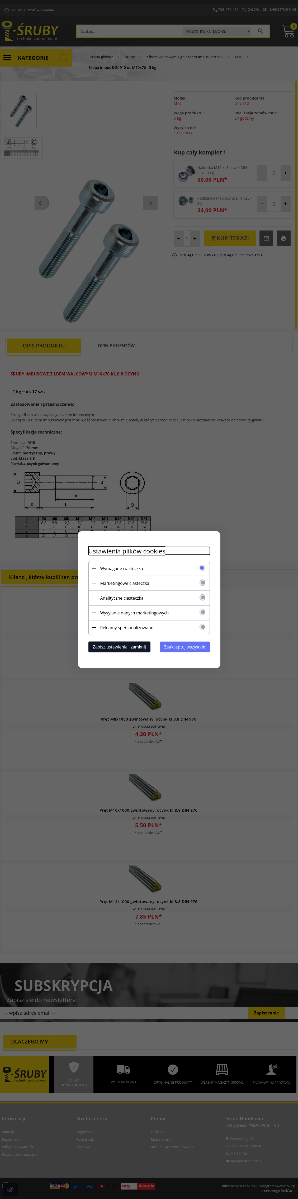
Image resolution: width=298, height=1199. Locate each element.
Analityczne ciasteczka (122, 598)
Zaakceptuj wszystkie (184, 647)
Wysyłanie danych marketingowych (134, 612)
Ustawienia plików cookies (126, 550)
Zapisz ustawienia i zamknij (119, 647)
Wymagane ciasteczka (121, 568)
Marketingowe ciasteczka (124, 583)
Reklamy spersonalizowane (126, 627)
